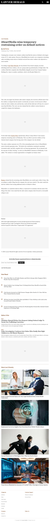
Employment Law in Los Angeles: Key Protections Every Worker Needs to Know (22, 427)
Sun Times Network (13, 65)
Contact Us (3, 516)
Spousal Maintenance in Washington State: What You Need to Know (19, 456)
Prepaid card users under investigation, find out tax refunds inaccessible (19, 223)
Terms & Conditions (29, 494)
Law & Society (4, 38)
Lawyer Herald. (24, 520)
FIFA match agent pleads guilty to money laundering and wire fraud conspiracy (20, 221)
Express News (14, 135)
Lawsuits (3, 506)
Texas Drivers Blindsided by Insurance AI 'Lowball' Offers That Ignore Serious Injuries (24, 485)
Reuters (3, 180)
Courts (2, 508)
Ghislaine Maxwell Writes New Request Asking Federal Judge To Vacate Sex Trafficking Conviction (22, 321)
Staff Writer (6, 49)
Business (3, 503)
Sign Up (21, 262)
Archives (3, 494)
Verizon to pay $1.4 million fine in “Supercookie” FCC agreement (17, 225)
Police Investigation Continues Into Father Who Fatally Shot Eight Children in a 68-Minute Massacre (23, 332)
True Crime (3, 499)
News (2, 318)
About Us (3, 513)
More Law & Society (7, 367)
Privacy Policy (28, 497)
